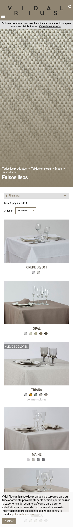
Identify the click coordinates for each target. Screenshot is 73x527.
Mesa (58, 168)
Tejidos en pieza (41, 168)
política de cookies (22, 514)
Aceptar (9, 520)
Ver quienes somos (50, 26)
